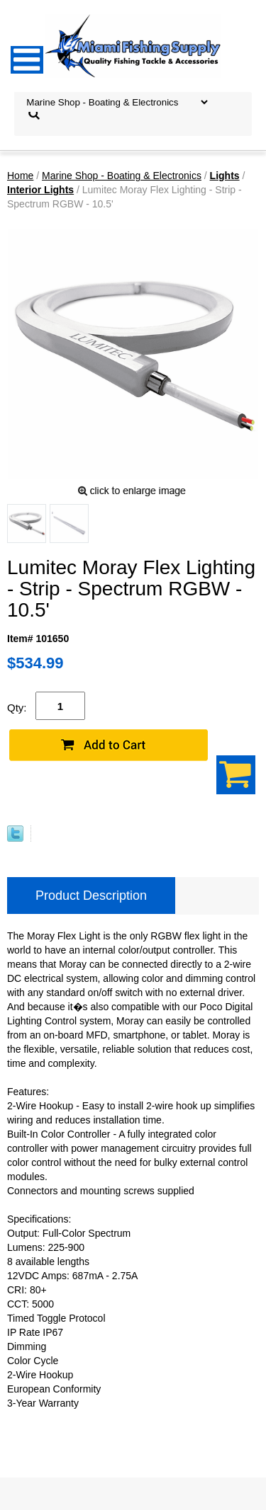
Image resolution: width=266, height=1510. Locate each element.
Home (20, 175)
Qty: (17, 708)
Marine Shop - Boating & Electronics (121, 175)
